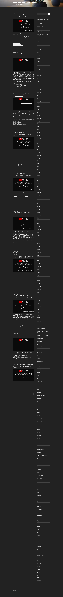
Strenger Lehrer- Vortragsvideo (41, 26)
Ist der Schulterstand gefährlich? (18, 45)
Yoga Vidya (25, 36)
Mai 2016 (38, 166)
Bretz (37, 384)
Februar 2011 (38, 263)
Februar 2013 (38, 226)
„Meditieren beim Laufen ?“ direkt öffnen (28, 311)
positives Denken (39, 469)
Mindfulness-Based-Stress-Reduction (42, 455)
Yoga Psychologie (39, 549)
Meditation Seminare (16, 158)
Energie (38, 389)
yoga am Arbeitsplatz (39, 544)
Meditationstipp (39, 450)
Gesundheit (26, 196)
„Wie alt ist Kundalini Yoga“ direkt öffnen (28, 69)
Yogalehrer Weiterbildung (40, 564)
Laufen (18, 318)
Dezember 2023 (39, 47)
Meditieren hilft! (24, 134)
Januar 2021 (38, 86)
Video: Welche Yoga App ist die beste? (22, 212)
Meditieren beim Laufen (23, 297)
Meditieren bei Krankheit (16, 162)
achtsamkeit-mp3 (39, 333)
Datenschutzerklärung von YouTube (26, 24)
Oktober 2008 (39, 306)
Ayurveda (15, 196)
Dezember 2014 (39, 192)
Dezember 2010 (39, 266)
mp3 (37, 458)
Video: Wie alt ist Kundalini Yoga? (21, 53)
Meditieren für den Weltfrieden (17, 163)
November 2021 (39, 72)
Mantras (38, 443)
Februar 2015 (38, 189)
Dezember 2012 (39, 229)
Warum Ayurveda (22, 175)
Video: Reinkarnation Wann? (45, 31)
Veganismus (38, 521)
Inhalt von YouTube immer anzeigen (23, 27)
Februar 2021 (38, 84)
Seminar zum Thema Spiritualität (18, 39)
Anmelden (38, 577)
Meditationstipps (39, 452)
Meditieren (14, 156)
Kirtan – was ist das (16, 324)
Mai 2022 (38, 66)
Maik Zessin (38, 438)
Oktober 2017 (38, 140)
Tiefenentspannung (39, 509)
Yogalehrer (20, 75)
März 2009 (38, 298)
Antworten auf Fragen (39, 346)
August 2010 (38, 272)
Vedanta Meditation (39, 515)
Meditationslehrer (15, 353)
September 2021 (39, 75)
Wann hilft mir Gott (22, 16)
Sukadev (38, 501)
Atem (37, 350)
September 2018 (39, 123)
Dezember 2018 (39, 118)
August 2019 (38, 106)
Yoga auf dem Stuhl (16, 121)
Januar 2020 (38, 98)
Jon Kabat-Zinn (39, 427)
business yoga (38, 386)
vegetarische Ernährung (40, 524)
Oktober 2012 (38, 232)
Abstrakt (38, 323)
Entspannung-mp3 (39, 392)
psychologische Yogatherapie (40, 475)
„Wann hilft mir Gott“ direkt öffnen (29, 30)
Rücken (38, 481)
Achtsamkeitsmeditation (40, 338)
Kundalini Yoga (22, 76)
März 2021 (38, 83)
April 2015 (38, 186)
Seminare (38, 489)
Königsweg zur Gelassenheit (40, 430)
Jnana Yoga (38, 426)
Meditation (38, 446)
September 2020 (39, 92)
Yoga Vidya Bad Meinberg (40, 555)
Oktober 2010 (38, 269)
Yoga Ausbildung (39, 546)
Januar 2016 (38, 172)
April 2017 (38, 149)
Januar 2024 (38, 46)
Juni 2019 (38, 109)
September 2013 (39, 215)
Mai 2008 (38, 314)
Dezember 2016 (39, 155)
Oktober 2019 (38, 103)
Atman (37, 355)
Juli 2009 (38, 292)
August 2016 (38, 161)
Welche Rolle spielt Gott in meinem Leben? (19, 85)
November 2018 (39, 120)
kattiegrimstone (39, 31)
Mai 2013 (38, 221)
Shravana (38, 492)
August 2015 (38, 180)
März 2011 (38, 261)
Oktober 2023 (38, 50)
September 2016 (39, 160)
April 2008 (38, 315)
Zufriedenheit (38, 572)
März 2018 (38, 132)
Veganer (38, 520)
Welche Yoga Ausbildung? (17, 123)
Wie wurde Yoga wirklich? (19, 96)
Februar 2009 (38, 300)
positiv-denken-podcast (40, 467)
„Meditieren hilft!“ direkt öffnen (30, 148)
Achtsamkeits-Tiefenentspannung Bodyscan (42, 335)
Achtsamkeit (38, 325)
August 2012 (38, 235)
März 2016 (38, 169)
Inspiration (38, 424)
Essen (37, 401)
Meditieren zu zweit (16, 165)
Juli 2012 (38, 237)
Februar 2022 (38, 69)
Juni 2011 (38, 257)
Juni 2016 (38, 164)
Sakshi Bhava (38, 484)
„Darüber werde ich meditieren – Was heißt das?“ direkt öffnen (26, 270)
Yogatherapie (38, 569)
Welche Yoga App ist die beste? (23, 214)
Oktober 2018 (38, 121)
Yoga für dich (15, 243)
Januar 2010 (38, 283)
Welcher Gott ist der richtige (17, 86)
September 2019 (39, 104)
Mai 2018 (38, 129)
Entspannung (38, 390)
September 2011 (39, 252)
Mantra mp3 (38, 441)
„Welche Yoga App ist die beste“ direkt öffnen (28, 228)
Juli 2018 (38, 126)
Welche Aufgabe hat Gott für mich (18, 84)
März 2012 (38, 243)
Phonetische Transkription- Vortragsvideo (23, 364)
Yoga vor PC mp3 (39, 560)
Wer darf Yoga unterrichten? (17, 122)
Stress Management (39, 498)
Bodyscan (38, 378)
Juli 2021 (38, 78)
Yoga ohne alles (15, 245)
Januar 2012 (38, 246)
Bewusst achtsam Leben (25, 3)
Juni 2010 (38, 275)
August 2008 (38, 309)
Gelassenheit (38, 409)
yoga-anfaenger (39, 561)
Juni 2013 (38, 220)
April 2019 (38, 112)
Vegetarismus (38, 526)
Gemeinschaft (38, 412)
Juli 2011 (38, 255)
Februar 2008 (38, 318)
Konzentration (38, 432)
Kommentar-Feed (39, 580)
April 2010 (38, 278)
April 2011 (38, 260)
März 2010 (38, 280)
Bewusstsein (38, 375)
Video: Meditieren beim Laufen (20, 295)
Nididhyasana (38, 461)
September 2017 (39, 141)
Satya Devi (38, 487)
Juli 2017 (38, 144)
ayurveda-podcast (39, 366)
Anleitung (38, 344)
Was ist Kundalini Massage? (17, 326)
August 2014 (38, 198)
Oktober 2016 (38, 158)
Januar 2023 (38, 55)
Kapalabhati (38, 429)
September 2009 (39, 289)
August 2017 (38, 143)
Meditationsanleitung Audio (40, 447)
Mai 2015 (38, 184)
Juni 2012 (38, 238)
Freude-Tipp (38, 406)
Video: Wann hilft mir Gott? (19, 14)
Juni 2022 (38, 64)
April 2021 (38, 81)
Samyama (38, 486)
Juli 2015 (38, 181)
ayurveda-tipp (38, 367)
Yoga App (14, 236)
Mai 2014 (38, 203)
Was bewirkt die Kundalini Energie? (18, 325)
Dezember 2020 (39, 87)
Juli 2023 (38, 52)
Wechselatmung (39, 538)
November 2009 (39, 286)
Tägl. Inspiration (39, 506)
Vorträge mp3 (38, 535)
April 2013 (38, 223)
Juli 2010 (38, 274)
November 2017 (39, 138)
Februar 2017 (38, 152)
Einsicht (38, 387)
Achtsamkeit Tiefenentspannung (41, 328)
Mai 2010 (38, 277)
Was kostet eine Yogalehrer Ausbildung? (19, 124)
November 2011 (39, 249)
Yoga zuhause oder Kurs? (17, 242)
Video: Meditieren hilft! (18, 132)
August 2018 (38, 124)
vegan (37, 518)
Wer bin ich (38, 540)
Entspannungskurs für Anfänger (41, 395)
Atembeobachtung (39, 352)
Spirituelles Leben (39, 495)
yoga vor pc (38, 558)
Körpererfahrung (39, 435)
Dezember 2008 (39, 303)
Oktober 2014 (38, 195)
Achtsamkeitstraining (39, 341)
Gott (16, 37)
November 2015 (39, 175)
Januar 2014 (38, 209)
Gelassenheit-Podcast (40, 410)
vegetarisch (38, 523)
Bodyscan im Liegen (39, 381)
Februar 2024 (38, 44)
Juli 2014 (38, 200)
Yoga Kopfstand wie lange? (17, 44)
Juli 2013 (38, 218)
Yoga (20, 115)
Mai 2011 (38, 258)
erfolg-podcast (39, 398)
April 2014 (38, 204)
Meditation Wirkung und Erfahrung (21, 155)
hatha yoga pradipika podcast (40, 418)
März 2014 (38, 206)
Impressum (14, 590)
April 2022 (38, 67)
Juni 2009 (38, 294)
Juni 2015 (38, 183)
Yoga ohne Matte (15, 244)
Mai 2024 (38, 41)
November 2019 (39, 101)
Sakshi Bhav (38, 483)
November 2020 (39, 89)
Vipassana (38, 532)
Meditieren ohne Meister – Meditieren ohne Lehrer (20, 164)
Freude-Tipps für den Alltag (40, 407)
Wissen (38, 541)
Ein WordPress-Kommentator (41, 34)
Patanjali (38, 463)
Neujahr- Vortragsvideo (40, 23)
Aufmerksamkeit (39, 358)
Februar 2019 (38, 115)
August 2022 (38, 61)
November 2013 (39, 212)
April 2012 (38, 241)
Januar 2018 (38, 135)
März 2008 (38, 317)
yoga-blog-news (39, 563)
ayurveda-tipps (39, 369)
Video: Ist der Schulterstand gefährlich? (45, 32)
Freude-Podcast (39, 404)
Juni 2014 (38, 201)
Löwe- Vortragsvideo (39, 24)
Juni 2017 (38, 146)
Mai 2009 (38, 295)
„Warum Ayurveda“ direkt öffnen (29, 189)
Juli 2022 (38, 63)
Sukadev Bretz (39, 503)
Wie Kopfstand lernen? (16, 43)
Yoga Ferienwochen (16, 117)
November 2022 (39, 58)
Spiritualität (27, 37)
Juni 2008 (38, 312)
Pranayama (38, 472)
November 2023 (39, 49)
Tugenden (38, 512)
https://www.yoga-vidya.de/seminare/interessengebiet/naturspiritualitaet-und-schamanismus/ (22, 357)
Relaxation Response (39, 478)
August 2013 (38, 217)
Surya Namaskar (39, 504)
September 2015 (39, 178)
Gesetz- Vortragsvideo (40, 21)
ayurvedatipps (38, 370)
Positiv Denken (39, 466)
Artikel (37, 349)
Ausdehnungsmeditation (40, 361)
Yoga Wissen (30, 114)
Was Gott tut (15, 83)
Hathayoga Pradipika (39, 421)
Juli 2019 (38, 107)
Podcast (38, 464)
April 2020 (38, 95)
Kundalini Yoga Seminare (17, 79)
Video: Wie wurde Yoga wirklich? (21, 94)
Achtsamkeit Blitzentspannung (41, 326)
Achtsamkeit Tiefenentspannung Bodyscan (42, 329)
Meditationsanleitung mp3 (40, 449)
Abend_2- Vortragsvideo (19, 334)
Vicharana (38, 529)
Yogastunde (38, 566)
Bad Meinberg (38, 372)
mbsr (37, 444)
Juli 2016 (38, 163)
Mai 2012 (38, 240)
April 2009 (38, 297)
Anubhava (38, 347)
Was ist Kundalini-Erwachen (17, 327)
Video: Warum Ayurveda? (19, 173)
